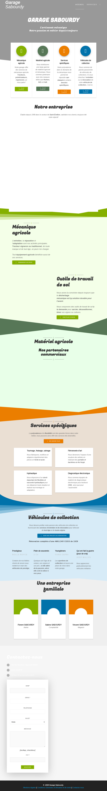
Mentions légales (29, 787)
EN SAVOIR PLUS (53, 441)
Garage (14, 4)
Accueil (79, 4)
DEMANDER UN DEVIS (24, 262)
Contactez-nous (78, 787)
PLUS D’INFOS (21, 89)
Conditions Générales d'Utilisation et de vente (54, 787)
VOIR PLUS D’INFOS (67, 317)
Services (92, 4)
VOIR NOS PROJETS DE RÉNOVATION (53, 535)
